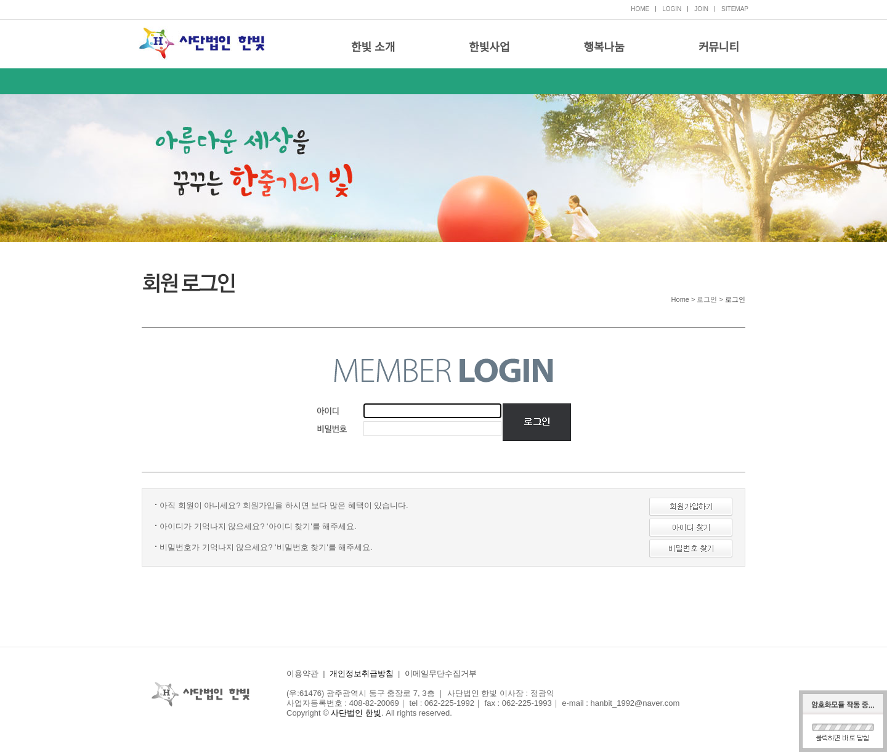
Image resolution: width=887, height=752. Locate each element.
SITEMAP (734, 9)
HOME (640, 9)
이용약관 (302, 673)
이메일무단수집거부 (441, 673)
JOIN (701, 9)
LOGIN (671, 9)
